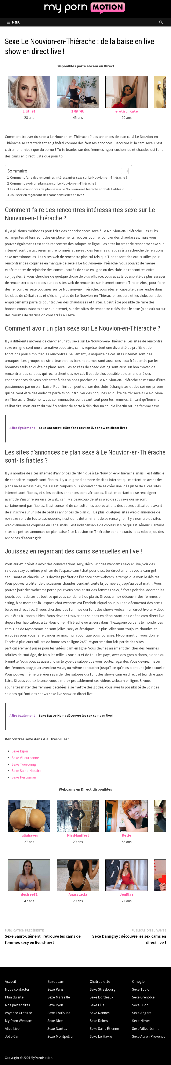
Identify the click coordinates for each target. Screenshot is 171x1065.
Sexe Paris (55, 989)
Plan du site (14, 997)
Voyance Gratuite (18, 1012)
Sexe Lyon (55, 1004)
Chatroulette (100, 981)
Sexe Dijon (20, 751)
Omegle (138, 981)
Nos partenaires (17, 1004)
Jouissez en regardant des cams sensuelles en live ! (47, 195)
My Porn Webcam (18, 1020)
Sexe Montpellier (60, 1036)
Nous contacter (17, 989)
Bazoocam (55, 981)
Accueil (10, 981)
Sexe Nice (55, 1020)
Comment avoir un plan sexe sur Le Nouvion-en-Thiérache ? (53, 183)
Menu (13, 22)
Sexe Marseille (58, 997)
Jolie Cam (13, 1036)
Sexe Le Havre (101, 1036)
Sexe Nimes (141, 1020)
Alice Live (12, 1028)
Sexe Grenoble (143, 997)
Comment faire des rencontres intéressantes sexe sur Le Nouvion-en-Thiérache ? (68, 177)
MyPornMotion (41, 1057)
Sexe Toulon (141, 989)
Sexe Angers (141, 1012)
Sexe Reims (99, 1020)
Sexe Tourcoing (24, 764)
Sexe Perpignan (24, 777)
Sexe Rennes (100, 1012)
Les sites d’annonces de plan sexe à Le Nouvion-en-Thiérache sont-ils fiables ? (67, 189)
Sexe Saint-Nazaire (26, 770)
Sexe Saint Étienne (104, 1028)
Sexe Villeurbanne (25, 757)
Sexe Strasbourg (103, 989)
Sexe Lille (97, 1004)
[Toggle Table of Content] (122, 171)
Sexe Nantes (57, 1028)
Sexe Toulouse (58, 1012)
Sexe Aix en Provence (148, 1036)
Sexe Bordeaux (101, 997)
